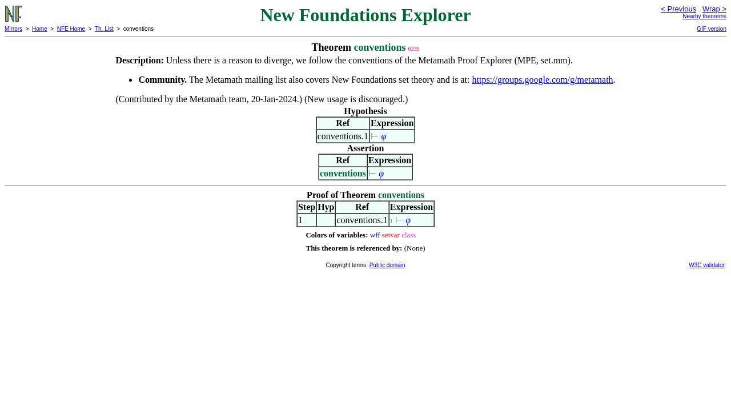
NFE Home (71, 29)
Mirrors (13, 29)
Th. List (104, 29)
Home (39, 29)
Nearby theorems (704, 16)
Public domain (387, 265)
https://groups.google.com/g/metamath (542, 79)
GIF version (711, 29)
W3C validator (707, 265)
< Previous (678, 9)
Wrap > (714, 9)
